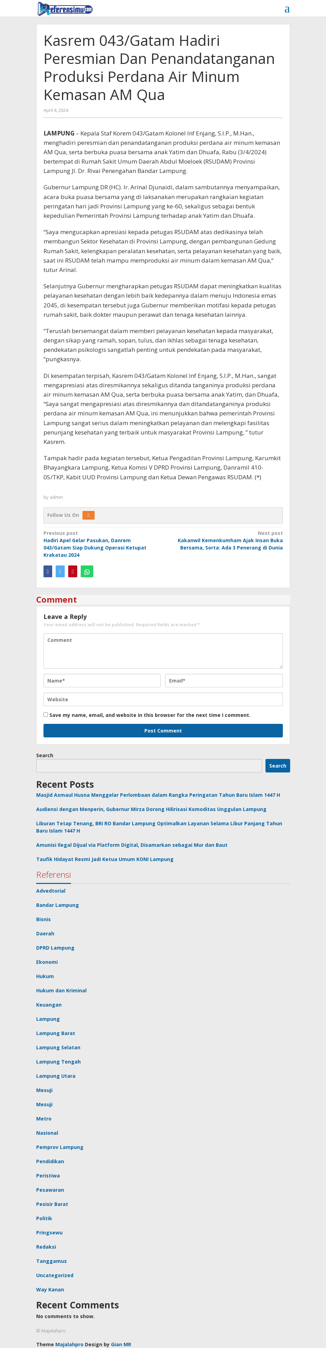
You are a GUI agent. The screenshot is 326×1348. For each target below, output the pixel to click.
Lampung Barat (55, 1033)
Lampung (48, 1019)
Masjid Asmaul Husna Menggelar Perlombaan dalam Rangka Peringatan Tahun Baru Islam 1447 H (158, 795)
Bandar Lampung (57, 905)
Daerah (45, 933)
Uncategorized (54, 1275)
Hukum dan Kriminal (61, 990)
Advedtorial (50, 890)
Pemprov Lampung (60, 1147)
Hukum (45, 976)
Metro (43, 1118)
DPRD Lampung (55, 947)
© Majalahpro (51, 1331)
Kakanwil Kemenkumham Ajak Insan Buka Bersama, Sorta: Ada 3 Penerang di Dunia (225, 540)
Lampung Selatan (58, 1047)
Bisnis (43, 919)
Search (44, 755)
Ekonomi (47, 962)
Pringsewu (49, 1232)
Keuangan (49, 1004)
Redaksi (46, 1246)
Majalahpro (69, 1344)
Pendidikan (50, 1161)
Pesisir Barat (52, 1204)
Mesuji (44, 1090)
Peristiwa (48, 1175)
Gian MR (121, 1344)
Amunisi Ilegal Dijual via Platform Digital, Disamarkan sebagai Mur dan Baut (132, 845)
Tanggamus (51, 1261)
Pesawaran (50, 1189)
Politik (44, 1218)
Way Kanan (50, 1289)
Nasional (47, 1133)
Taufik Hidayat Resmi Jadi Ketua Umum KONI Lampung (105, 859)
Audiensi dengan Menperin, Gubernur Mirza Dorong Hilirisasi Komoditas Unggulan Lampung (151, 809)
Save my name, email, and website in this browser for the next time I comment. (150, 715)
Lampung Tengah (58, 1061)
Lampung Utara (55, 1076)
